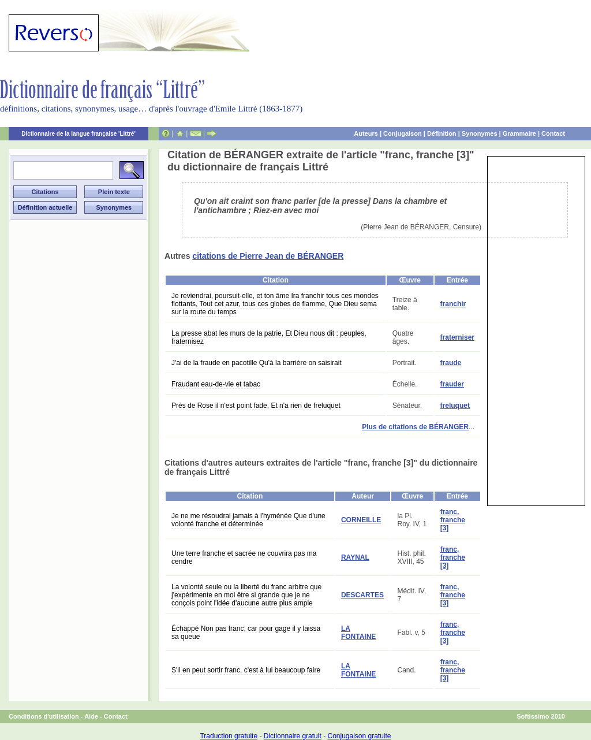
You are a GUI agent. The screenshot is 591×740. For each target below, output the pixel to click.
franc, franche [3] (452, 520)
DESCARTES (362, 595)
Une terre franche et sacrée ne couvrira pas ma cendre (243, 557)
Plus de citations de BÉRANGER (415, 427)
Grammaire (519, 133)
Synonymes (480, 133)
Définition (442, 133)
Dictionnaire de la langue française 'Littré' (78, 134)
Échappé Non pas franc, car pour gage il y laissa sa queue (245, 632)
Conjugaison (402, 133)
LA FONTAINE (358, 632)
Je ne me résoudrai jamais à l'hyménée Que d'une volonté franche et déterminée (248, 520)
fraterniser (457, 337)
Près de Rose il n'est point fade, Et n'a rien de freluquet (256, 405)
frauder (452, 384)
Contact (553, 133)
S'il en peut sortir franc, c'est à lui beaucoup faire (245, 670)
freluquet (455, 405)
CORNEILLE (361, 520)
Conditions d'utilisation (44, 716)
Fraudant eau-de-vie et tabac (215, 384)
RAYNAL (355, 557)
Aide (91, 716)
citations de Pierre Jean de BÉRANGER (267, 256)
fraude (451, 363)
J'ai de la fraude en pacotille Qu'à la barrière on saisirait (256, 363)
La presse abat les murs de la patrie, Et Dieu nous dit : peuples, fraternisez (268, 337)
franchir (453, 304)
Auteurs (366, 133)
